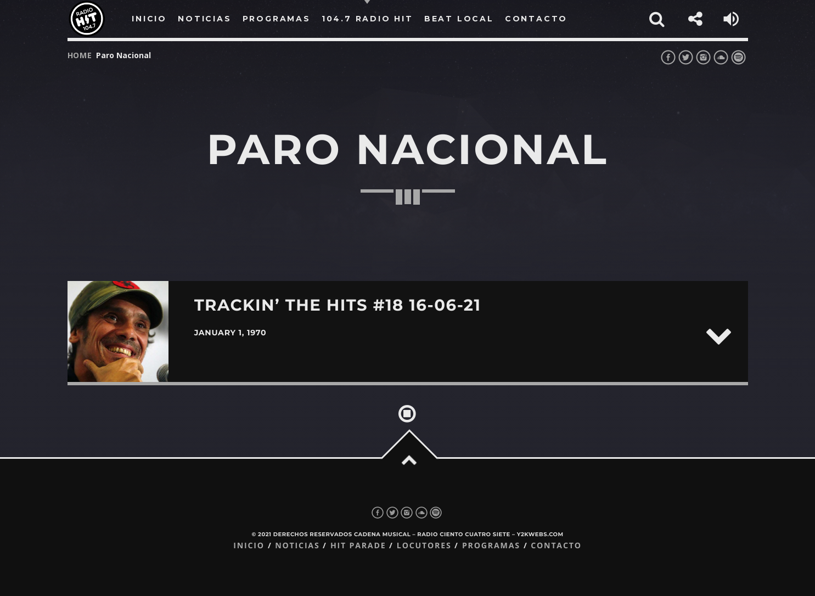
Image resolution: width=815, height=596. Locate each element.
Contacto (556, 546)
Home (80, 55)
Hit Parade (358, 546)
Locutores (424, 546)
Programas (491, 546)
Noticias (297, 546)
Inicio (249, 546)
